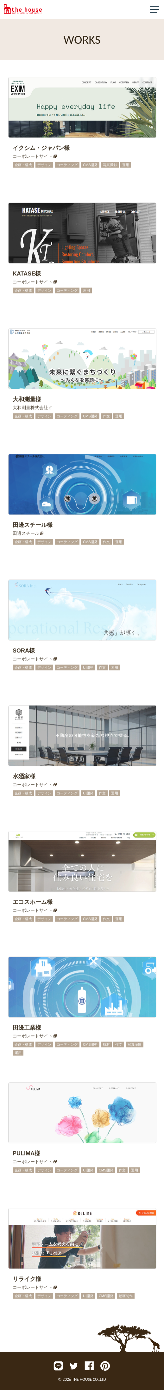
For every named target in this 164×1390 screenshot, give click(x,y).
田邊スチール (26, 534)
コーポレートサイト (33, 157)
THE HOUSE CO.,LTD (89, 1379)
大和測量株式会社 (30, 408)
